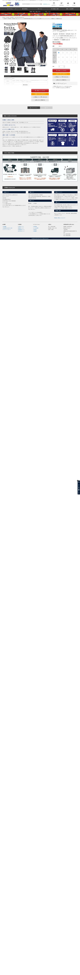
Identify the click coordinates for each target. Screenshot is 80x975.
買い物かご (74, 4)
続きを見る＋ (25, 84)
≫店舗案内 (35, 231)
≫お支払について (21, 226)
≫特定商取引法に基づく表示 (7, 228)
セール (40, 8)
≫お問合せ (35, 229)
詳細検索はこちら (46, 4)
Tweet (53, 23)
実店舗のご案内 (55, 8)
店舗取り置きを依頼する (61, 73)
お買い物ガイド (54, 4)
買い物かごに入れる (61, 70)
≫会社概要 (4, 226)
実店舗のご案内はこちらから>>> (59, 217)
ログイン (68, 4)
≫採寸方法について (21, 231)
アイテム (11, 8)
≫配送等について (21, 228)
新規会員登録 (61, 4)
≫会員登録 (35, 226)
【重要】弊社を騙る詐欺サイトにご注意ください (40, 11)
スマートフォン (33, 107)
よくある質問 (70, 8)
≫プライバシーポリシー (6, 229)
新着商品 (25, 8)
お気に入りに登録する (61, 79)
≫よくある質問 (35, 228)
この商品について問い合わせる (61, 76)
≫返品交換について (21, 229)
